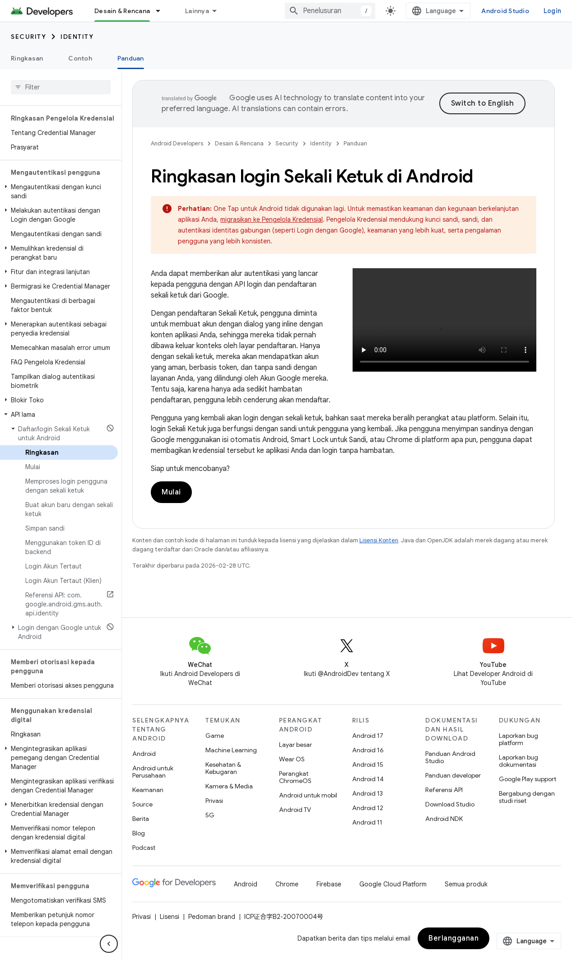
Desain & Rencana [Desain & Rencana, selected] (122, 11)
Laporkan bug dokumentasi (518, 761)
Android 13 (367, 793)
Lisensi (169, 916)
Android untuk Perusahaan (152, 771)
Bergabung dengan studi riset (527, 797)
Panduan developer (453, 775)
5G (209, 815)
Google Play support (527, 779)
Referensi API (444, 790)
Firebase (328, 884)
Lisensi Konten (378, 540)
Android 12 (367, 808)
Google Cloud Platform (393, 884)
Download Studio (449, 804)
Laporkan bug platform (518, 739)
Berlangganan (453, 938)
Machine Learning (231, 750)
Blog (138, 833)
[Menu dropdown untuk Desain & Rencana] (162, 11)
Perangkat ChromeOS (295, 777)
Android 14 (368, 779)
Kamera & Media (229, 786)
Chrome (286, 884)
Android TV (295, 810)
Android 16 (368, 750)
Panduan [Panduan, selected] (130, 58)
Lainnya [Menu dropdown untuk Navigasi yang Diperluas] (197, 11)
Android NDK (444, 819)
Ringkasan (27, 58)
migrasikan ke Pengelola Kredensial (271, 219)
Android (144, 754)
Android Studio (505, 11)
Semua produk (466, 884)
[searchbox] (61, 87)
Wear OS (292, 759)
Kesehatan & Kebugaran (223, 768)
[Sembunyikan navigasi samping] (109, 944)
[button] (59, 191)
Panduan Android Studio (450, 757)
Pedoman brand (211, 916)
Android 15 (367, 764)
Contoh (80, 58)
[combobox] (330, 11)
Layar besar (295, 745)
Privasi (214, 801)
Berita (140, 819)
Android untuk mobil (308, 795)
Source (142, 804)
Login (552, 11)
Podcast (143, 847)
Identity (76, 37)
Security (28, 37)
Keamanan (147, 790)
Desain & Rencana (239, 143)
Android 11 (367, 822)
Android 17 (367, 736)
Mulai (171, 492)
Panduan (355, 143)
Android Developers (177, 143)
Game (214, 736)
